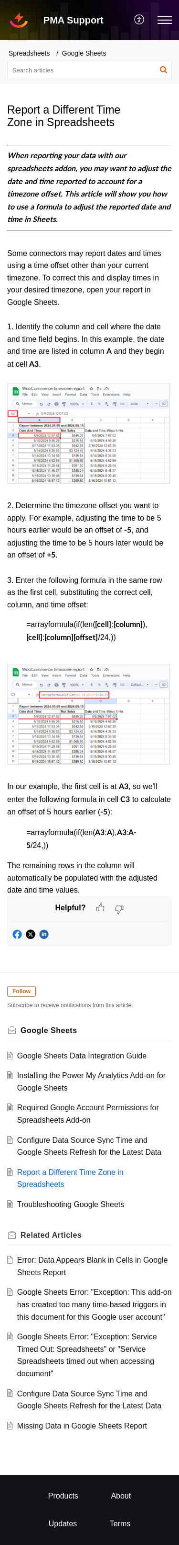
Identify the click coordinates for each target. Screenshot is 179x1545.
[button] (139, 20)
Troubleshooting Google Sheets (70, 1204)
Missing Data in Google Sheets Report (82, 1426)
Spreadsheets (29, 53)
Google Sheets (84, 53)
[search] (89, 70)
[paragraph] (89, 520)
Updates (63, 1524)
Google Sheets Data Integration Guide (82, 1056)
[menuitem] (139, 20)
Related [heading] (51, 1235)
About (121, 1496)
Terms (120, 1524)
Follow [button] (21, 991)
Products (63, 1496)
